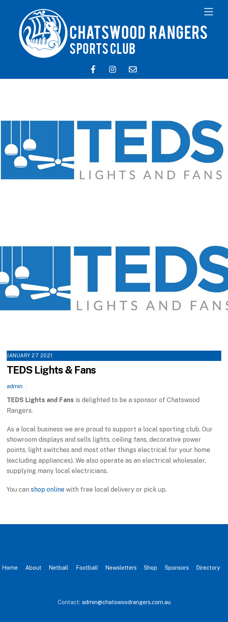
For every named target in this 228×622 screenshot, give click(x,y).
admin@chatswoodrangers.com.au (126, 602)
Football (87, 567)
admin (15, 386)
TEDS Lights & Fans (51, 370)
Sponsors (177, 567)
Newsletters (121, 567)
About (33, 567)
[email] (133, 68)
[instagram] (113, 68)
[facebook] (93, 68)
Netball (58, 567)
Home (10, 567)
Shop (150, 567)
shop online (47, 489)
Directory (208, 567)
